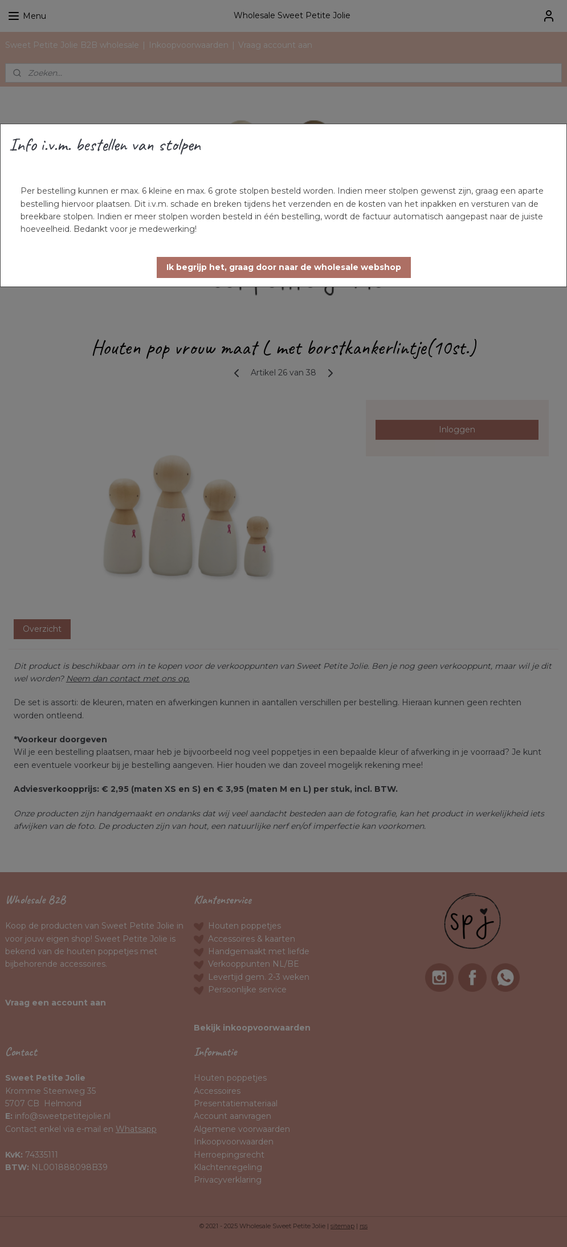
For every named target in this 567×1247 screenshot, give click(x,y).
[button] (284, 267)
